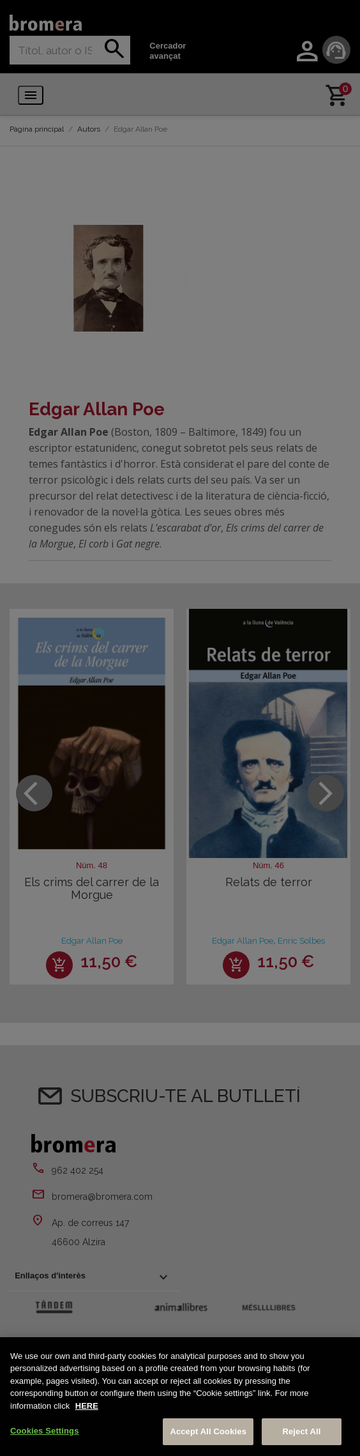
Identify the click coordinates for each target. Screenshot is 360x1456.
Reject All (301, 1431)
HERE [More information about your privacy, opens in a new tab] (86, 1406)
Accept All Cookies (208, 1431)
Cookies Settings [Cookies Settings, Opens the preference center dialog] (44, 1431)
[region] (180, 1396)
